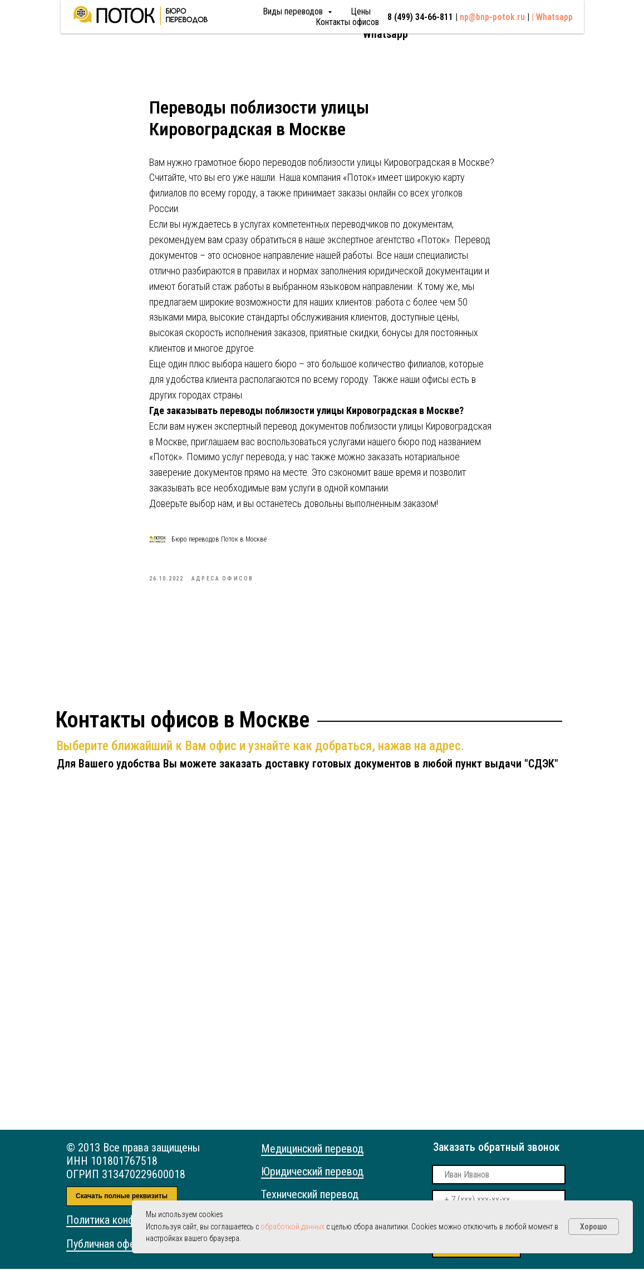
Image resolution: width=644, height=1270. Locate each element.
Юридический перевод (312, 1172)
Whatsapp (385, 34)
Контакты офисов (310, 21)
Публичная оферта (108, 1245)
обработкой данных (292, 1226)
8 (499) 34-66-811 (403, 21)
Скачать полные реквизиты (122, 1198)
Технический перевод (309, 1195)
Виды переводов (188, 21)
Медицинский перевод (312, 1149)
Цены (254, 21)
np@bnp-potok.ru (497, 20)
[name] (499, 1175)
